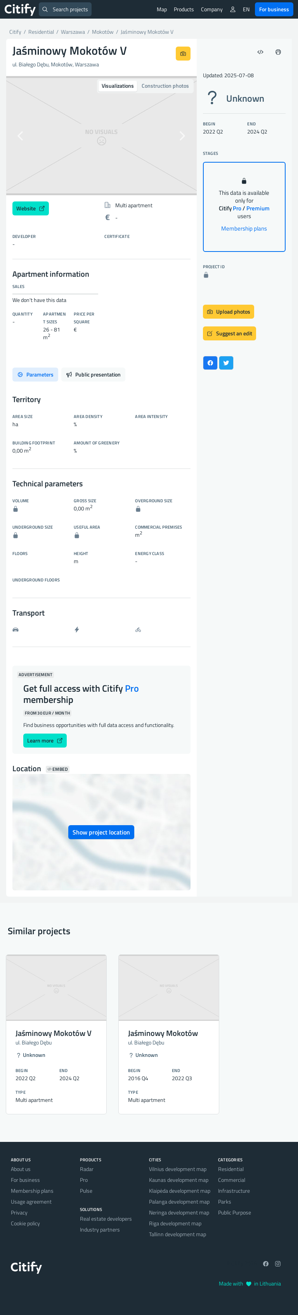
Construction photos (165, 86)
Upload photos (228, 311)
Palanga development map (179, 1201)
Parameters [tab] (35, 374)
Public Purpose (234, 1212)
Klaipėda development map (179, 1191)
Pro (84, 1180)
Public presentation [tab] (93, 374)
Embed (57, 769)
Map (162, 9)
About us (21, 1169)
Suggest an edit (229, 333)
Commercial (231, 1180)
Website (30, 208)
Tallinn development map (177, 1234)
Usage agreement (31, 1201)
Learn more (45, 740)
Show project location (101, 832)
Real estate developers (106, 1218)
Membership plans (244, 228)
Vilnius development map (177, 1169)
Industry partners (100, 1229)
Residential (231, 1169)
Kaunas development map (178, 1180)
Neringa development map (179, 1212)
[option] (101, 135)
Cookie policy (25, 1223)
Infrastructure (234, 1191)
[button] (20, 135)
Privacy (19, 1212)
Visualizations (118, 86)
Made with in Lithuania (250, 1283)
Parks (224, 1201)
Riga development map (175, 1223)
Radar (87, 1169)
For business (274, 9)
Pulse (86, 1191)
